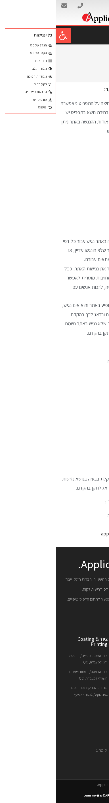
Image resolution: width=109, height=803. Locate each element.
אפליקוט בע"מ (91, 6)
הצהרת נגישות (84, 68)
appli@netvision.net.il (68, 533)
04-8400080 (80, 524)
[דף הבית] (102, 68)
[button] (7, 35)
